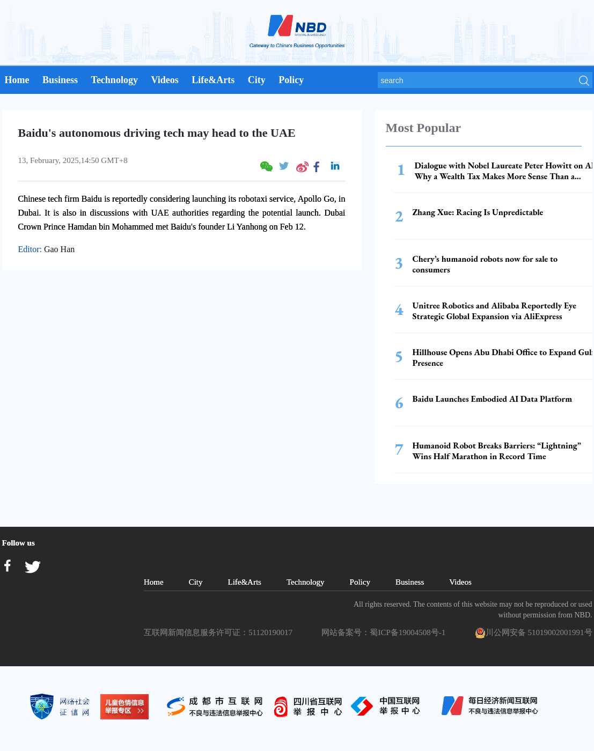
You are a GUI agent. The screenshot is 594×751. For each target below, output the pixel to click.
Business (60, 80)
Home (17, 80)
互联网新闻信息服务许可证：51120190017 (220, 632)
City (257, 80)
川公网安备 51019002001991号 (533, 633)
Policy (291, 80)
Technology (114, 80)
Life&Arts (213, 80)
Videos (164, 80)
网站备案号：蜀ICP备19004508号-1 (385, 632)
